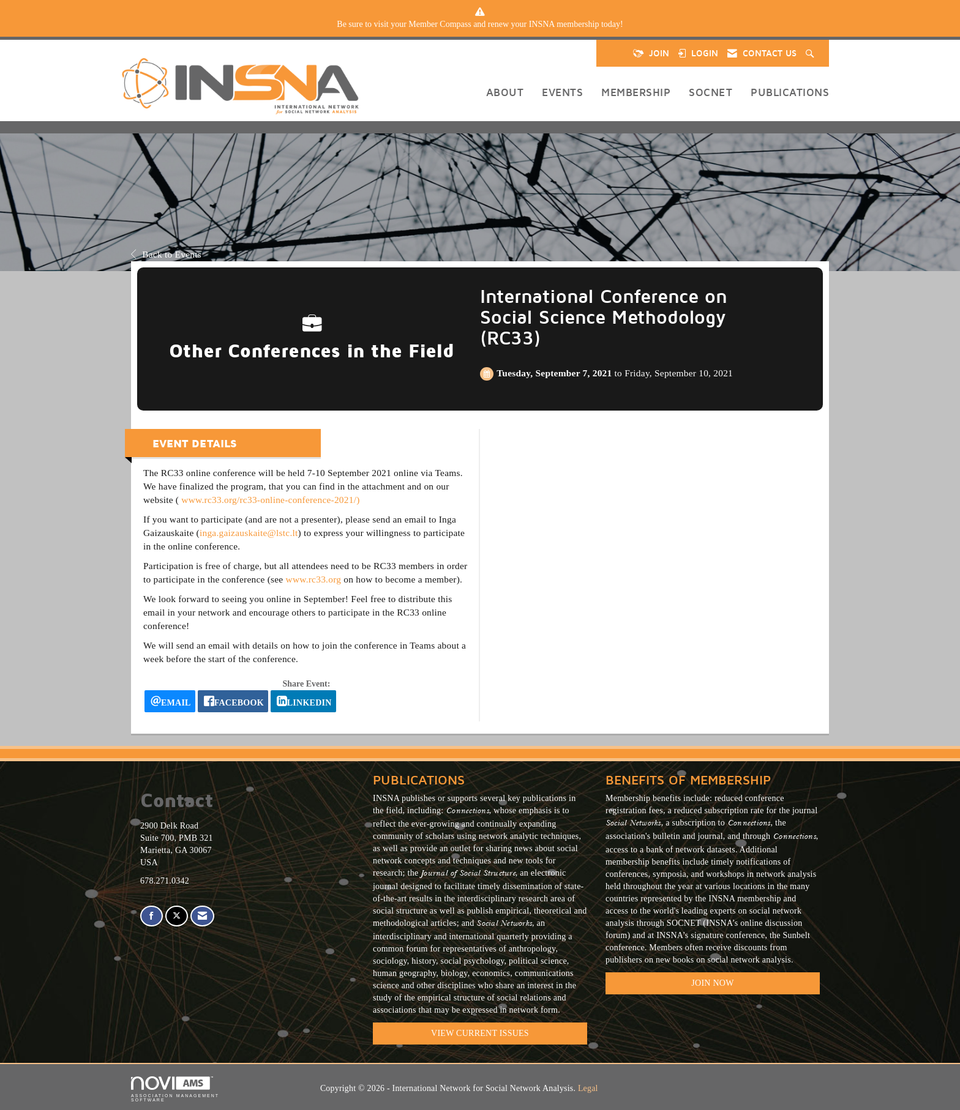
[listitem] (480, 24)
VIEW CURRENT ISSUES (480, 1033)
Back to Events (166, 254)
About (505, 92)
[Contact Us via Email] (202, 916)
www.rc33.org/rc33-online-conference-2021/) (270, 499)
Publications (790, 92)
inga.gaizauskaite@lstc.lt (249, 532)
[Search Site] (811, 53)
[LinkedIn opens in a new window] (303, 701)
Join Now (712, 983)
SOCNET (710, 92)
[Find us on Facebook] (151, 916)
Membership (635, 92)
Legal (588, 1088)
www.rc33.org (314, 579)
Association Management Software (175, 1089)
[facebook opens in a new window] (233, 701)
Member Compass (439, 24)
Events (562, 92)
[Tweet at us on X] (176, 916)
